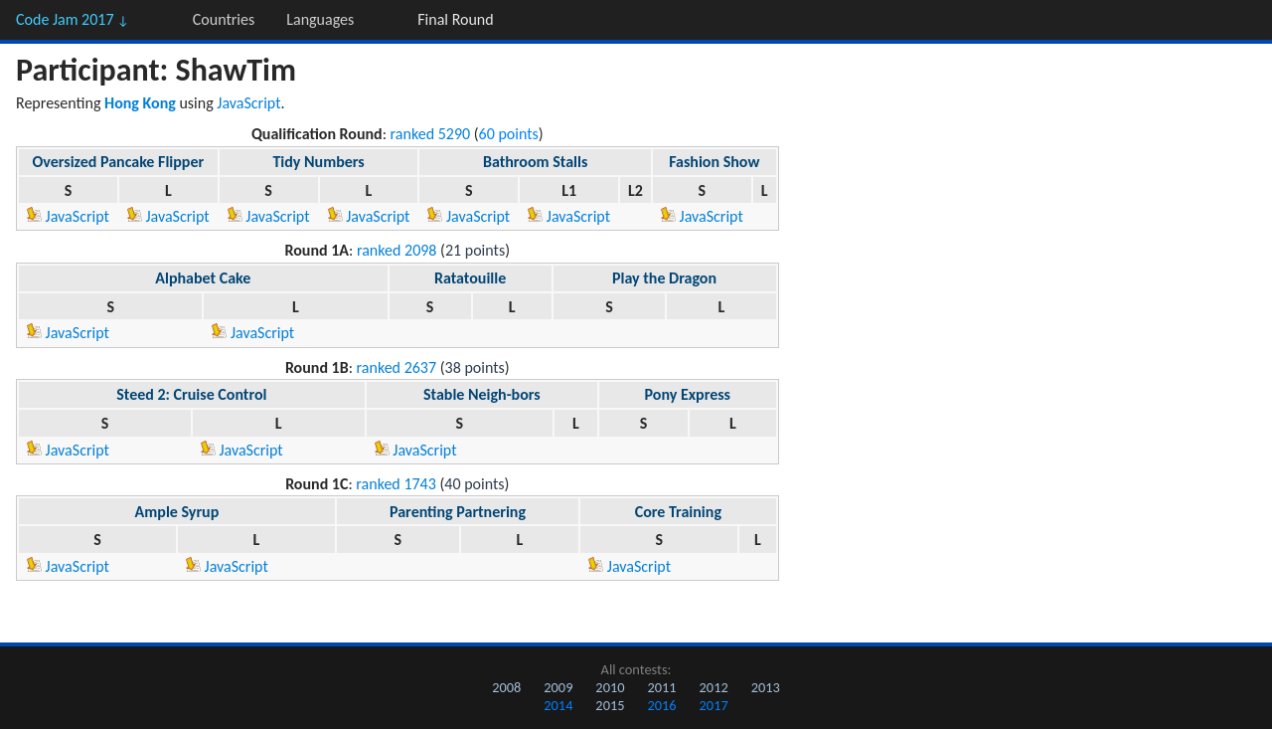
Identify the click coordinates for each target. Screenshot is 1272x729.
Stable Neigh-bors (482, 394)
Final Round (455, 19)
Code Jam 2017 (72, 19)
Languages (320, 19)
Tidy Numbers (318, 161)
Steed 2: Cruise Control (191, 394)
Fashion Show (714, 161)
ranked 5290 (431, 133)
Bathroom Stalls (535, 161)
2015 (609, 705)
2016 (661, 705)
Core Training (678, 511)
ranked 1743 (396, 483)
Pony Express (687, 394)
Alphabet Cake (202, 278)
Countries (223, 19)
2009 (558, 687)
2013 (765, 687)
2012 (714, 687)
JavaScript (248, 102)
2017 (714, 705)
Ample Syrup (177, 511)
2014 (558, 705)
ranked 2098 (397, 250)
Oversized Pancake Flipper (119, 161)
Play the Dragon (664, 278)
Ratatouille (470, 278)
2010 (609, 687)
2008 (506, 687)
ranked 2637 (397, 367)
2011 (661, 687)
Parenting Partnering (458, 511)
